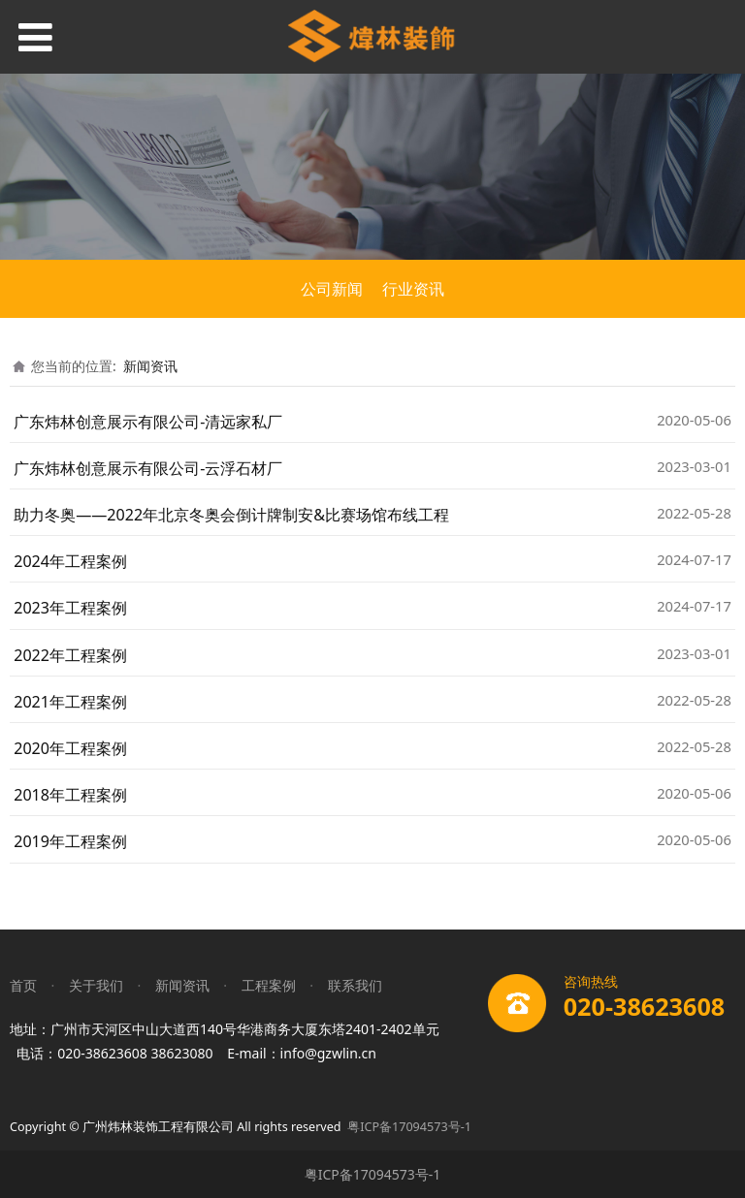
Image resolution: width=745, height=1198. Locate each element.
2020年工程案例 (70, 748)
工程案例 (269, 985)
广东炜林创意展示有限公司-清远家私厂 (148, 421)
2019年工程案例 (70, 841)
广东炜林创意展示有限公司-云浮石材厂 (148, 468)
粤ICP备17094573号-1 (409, 1127)
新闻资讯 (150, 366)
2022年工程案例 (70, 655)
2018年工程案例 (70, 794)
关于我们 (96, 985)
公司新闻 (332, 289)
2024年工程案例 (70, 561)
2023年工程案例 (70, 607)
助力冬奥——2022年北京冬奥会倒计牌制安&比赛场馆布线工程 (231, 514)
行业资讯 (413, 289)
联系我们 (355, 985)
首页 (23, 985)
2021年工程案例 (70, 701)
